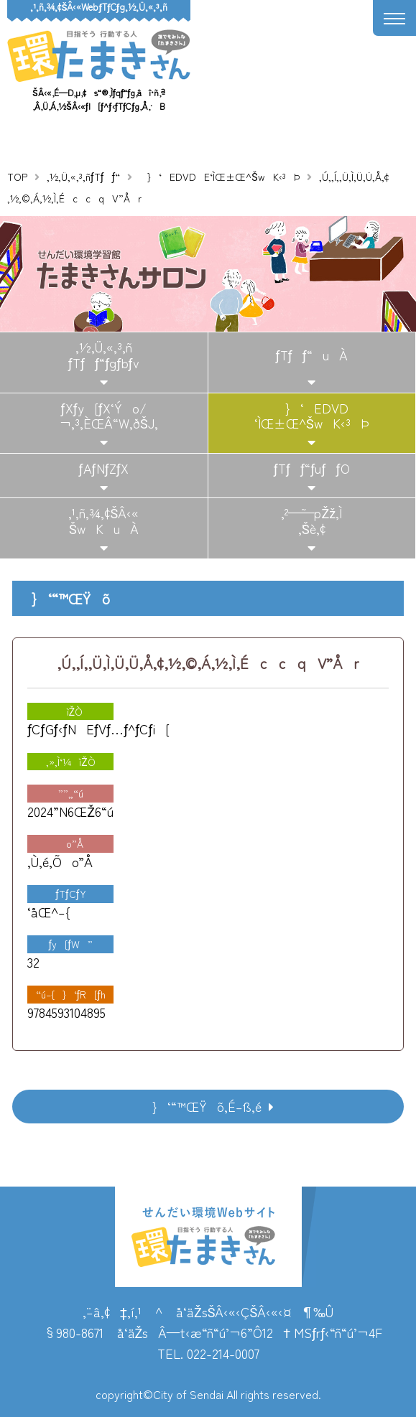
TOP (17, 176)
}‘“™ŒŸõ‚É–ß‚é (202, 1106)
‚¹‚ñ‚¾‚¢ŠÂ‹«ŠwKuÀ (103, 520)
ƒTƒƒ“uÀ (312, 354)
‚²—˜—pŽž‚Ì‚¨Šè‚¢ (311, 520)
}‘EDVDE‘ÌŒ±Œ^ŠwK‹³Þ (219, 176)
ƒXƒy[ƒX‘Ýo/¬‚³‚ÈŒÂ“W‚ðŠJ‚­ (104, 415)
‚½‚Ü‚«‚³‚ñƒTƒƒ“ (83, 176)
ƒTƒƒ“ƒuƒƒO (312, 468)
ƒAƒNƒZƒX (103, 468)
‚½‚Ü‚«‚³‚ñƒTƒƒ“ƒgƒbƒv (103, 354)
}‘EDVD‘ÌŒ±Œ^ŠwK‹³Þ (311, 415)
